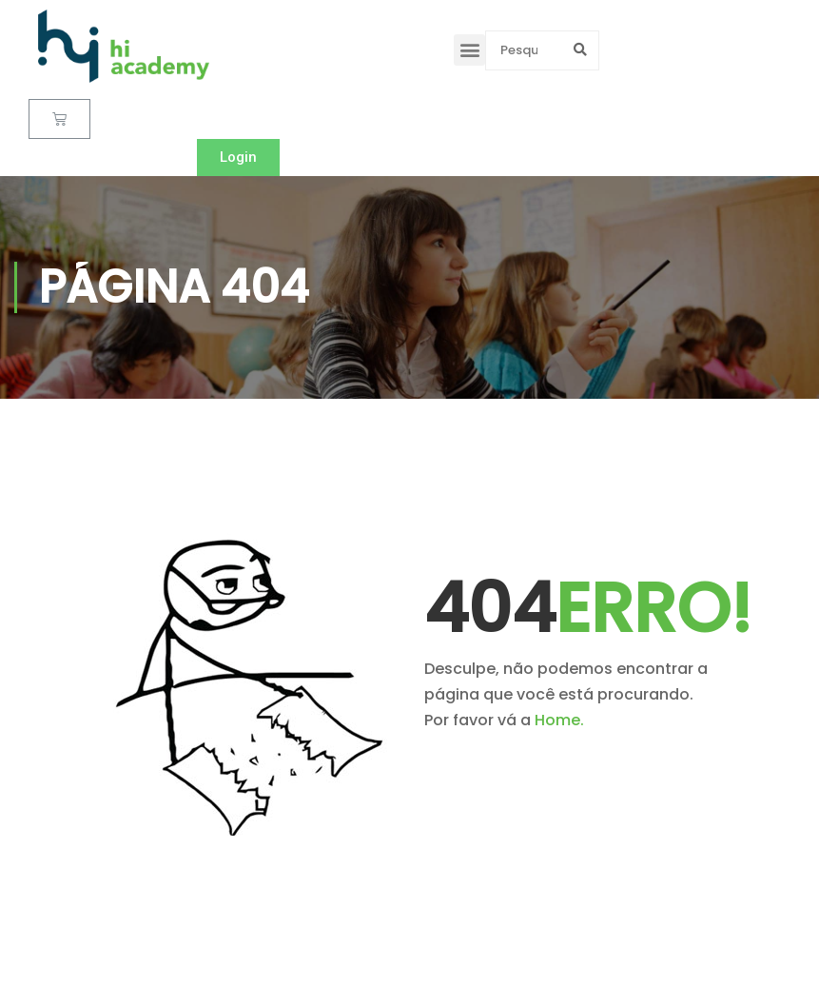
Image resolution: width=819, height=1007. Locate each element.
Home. (559, 720)
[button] (469, 50)
